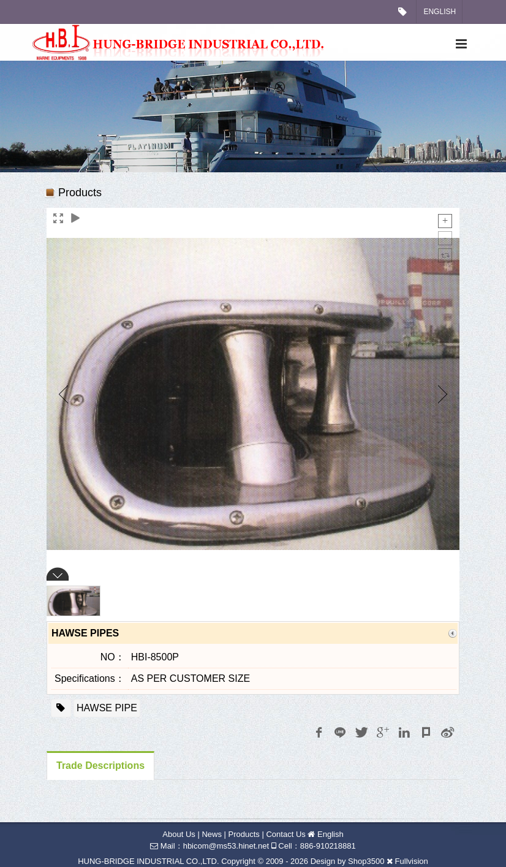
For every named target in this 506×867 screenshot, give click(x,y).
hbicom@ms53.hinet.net (226, 845)
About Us (178, 834)
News (212, 834)
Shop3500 (366, 861)
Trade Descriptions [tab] (100, 765)
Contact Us (285, 834)
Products (244, 834)
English (439, 11)
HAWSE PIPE (107, 708)
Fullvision (411, 861)
